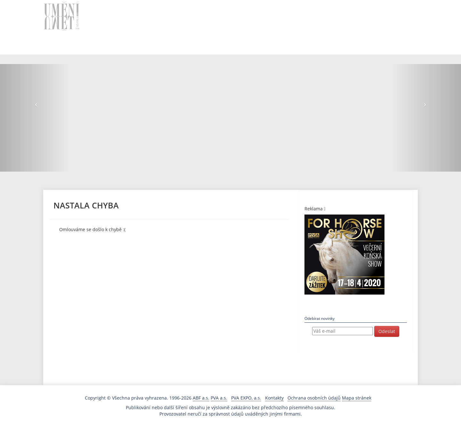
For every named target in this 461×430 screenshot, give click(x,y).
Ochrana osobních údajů (314, 398)
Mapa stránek (356, 398)
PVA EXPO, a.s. (246, 398)
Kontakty (274, 398)
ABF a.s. (201, 398)
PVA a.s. (219, 398)
